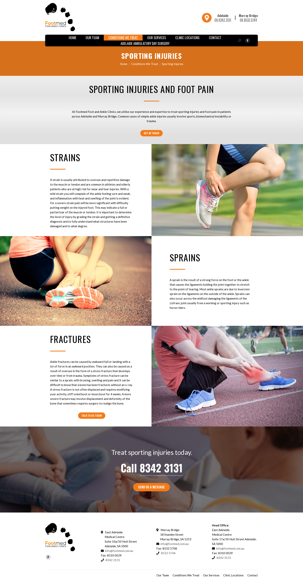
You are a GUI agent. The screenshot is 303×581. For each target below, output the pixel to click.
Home (123, 64)
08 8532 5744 (248, 20)
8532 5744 (168, 553)
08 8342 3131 (222, 20)
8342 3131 (161, 467)
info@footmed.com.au (119, 550)
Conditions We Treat (144, 64)
